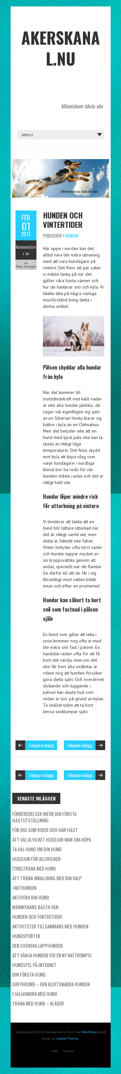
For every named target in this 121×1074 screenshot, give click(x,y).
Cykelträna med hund (34, 868)
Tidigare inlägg (41, 745)
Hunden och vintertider (63, 219)
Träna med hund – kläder (38, 1003)
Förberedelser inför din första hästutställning (44, 817)
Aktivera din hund (30, 897)
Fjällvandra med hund (34, 993)
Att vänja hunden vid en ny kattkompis (52, 955)
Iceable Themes (67, 1038)
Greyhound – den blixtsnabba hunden (51, 984)
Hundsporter (26, 935)
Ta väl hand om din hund (37, 849)
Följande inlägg (79, 745)
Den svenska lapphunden (37, 945)
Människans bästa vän (35, 906)
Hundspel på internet (34, 964)
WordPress (89, 1032)
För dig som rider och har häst (45, 829)
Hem (55, 1051)
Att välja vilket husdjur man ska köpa (51, 839)
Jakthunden (24, 887)
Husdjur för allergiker (36, 858)
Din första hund (28, 974)
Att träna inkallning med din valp (47, 878)
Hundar (71, 235)
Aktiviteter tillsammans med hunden (50, 926)
